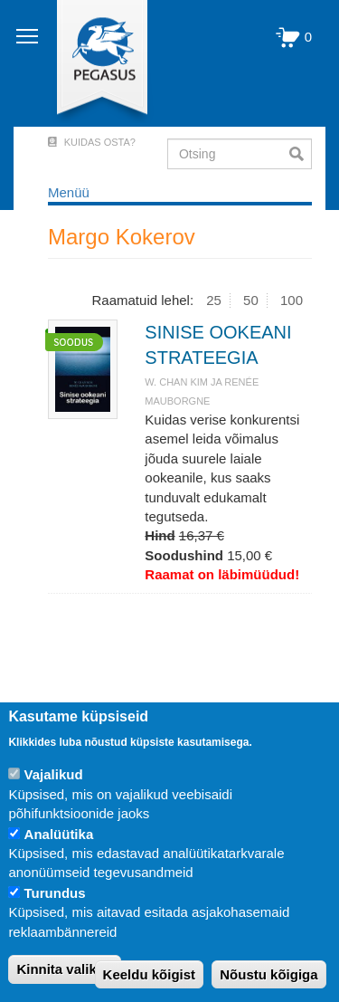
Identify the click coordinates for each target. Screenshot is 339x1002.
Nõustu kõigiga (268, 974)
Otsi (300, 153)
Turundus (55, 893)
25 (213, 300)
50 (251, 300)
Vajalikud (53, 774)
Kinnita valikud (64, 969)
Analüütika (59, 834)
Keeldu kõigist (149, 974)
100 (291, 300)
